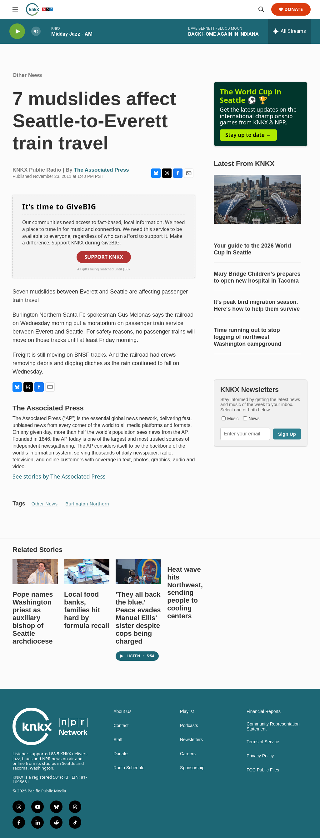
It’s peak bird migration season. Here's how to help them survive (257, 305)
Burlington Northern (87, 503)
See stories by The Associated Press (59, 476)
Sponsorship (192, 767)
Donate (293, 9)
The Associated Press (101, 170)
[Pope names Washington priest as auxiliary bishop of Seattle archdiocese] (35, 572)
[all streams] (289, 31)
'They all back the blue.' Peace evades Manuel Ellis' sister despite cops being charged (138, 617)
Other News (27, 75)
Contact (120, 725)
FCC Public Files (263, 770)
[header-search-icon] (261, 9)
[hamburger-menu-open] (15, 9)
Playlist (187, 711)
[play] (17, 31)
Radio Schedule (128, 767)
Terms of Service (263, 742)
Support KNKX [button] (103, 256)
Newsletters (191, 739)
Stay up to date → (248, 134)
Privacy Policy (260, 756)
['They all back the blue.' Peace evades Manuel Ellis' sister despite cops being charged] (138, 572)
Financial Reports (264, 711)
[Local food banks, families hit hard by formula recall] (86, 572)
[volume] (36, 31)
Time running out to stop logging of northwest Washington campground (247, 337)
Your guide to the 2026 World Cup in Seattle (252, 249)
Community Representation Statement (273, 726)
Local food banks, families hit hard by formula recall (86, 610)
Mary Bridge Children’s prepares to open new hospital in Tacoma (257, 277)
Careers (188, 753)
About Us (122, 711)
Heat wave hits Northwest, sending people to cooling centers (185, 592)
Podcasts (189, 725)
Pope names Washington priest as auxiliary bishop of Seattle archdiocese (32, 617)
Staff (117, 739)
